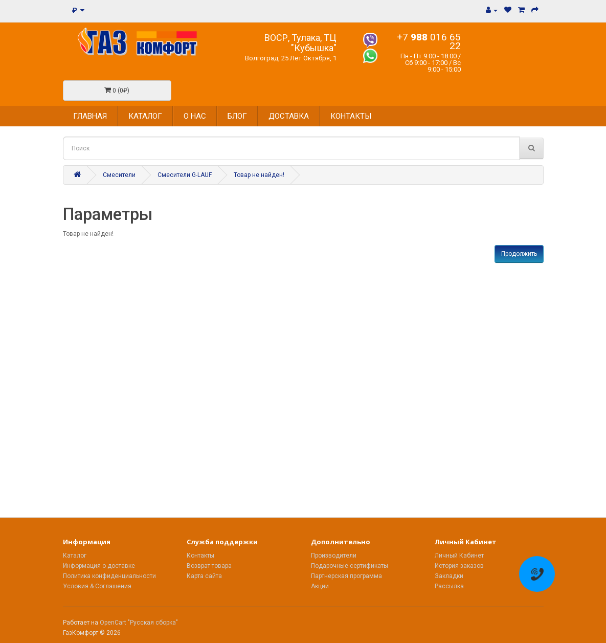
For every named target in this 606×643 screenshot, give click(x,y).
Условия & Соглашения (97, 586)
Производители (333, 555)
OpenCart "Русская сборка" (139, 622)
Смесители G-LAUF (185, 175)
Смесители (119, 175)
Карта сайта (204, 576)
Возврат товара (209, 565)
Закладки (449, 576)
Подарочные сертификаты (349, 565)
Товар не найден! (259, 175)
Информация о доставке (99, 565)
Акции (320, 586)
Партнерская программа (346, 576)
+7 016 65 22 (429, 41)
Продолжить (519, 253)
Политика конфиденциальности (109, 576)
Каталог (74, 555)
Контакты (200, 555)
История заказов (459, 565)
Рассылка (449, 586)
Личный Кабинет (459, 555)
